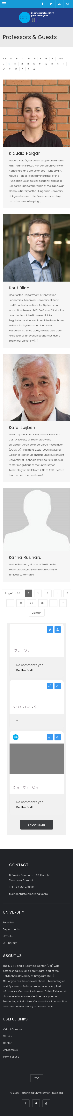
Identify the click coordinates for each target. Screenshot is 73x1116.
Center (7, 1043)
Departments (11, 929)
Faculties (8, 922)
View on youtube (50, 737)
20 (31, 603)
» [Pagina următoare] (63, 603)
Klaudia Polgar (24, 153)
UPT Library (10, 943)
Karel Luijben (22, 427)
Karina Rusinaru (25, 557)
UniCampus (10, 1050)
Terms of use (11, 1057)
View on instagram (50, 629)
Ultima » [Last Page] (36, 613)
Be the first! (24, 670)
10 (20, 603)
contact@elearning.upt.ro (31, 894)
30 (42, 603)
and (60, 58)
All (4, 58)
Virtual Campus (12, 1029)
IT (15, 63)
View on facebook (50, 686)
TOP (36, 1078)
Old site (7, 1036)
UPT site (8, 936)
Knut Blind (19, 288)
